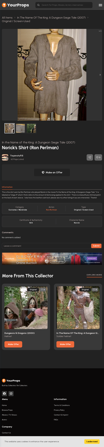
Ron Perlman (51, 210)
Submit (96, 246)
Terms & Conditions (62, 405)
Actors (4, 420)
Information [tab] (7, 187)
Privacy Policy (59, 410)
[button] (48, 118)
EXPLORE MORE (94, 275)
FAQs (56, 420)
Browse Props (7, 410)
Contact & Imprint (61, 415)
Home (4, 405)
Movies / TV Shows (9, 415)
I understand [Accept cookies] (92, 441)
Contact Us (6, 433)
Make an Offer (52, 172)
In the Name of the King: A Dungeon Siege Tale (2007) (38, 142)
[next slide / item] (100, 75)
